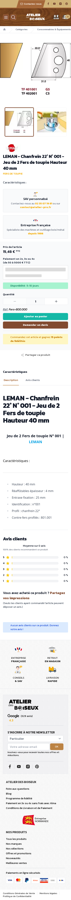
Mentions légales (48, 893)
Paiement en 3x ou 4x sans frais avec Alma (31, 803)
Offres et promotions (18, 853)
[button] (35, 355)
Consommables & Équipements (54, 29)
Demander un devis (35, 325)
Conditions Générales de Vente (19, 893)
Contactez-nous (31, 4)
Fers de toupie (13, 174)
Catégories (22, 29)
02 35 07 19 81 (43, 203)
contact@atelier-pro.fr (35, 207)
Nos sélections (14, 849)
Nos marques (14, 844)
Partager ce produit (35, 355)
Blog (8, 794)
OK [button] (56, 747)
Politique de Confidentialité (17, 896)
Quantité (8, 294)
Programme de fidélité (19, 798)
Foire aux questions (17, 789)
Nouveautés (13, 858)
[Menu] (6, 17)
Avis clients (33, 380)
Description (11, 380)
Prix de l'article (12, 247)
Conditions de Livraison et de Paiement (29, 808)
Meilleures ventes (16, 863)
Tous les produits (16, 839)
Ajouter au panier (35, 316)
